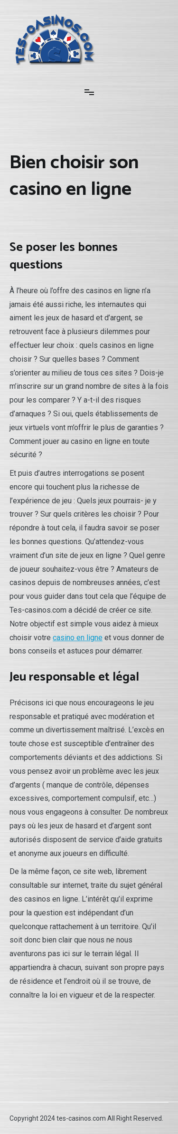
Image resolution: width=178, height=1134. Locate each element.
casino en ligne (78, 637)
